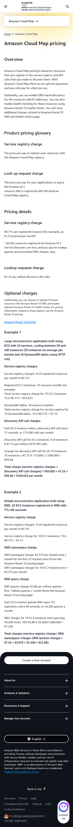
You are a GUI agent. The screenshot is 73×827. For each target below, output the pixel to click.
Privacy (23, 798)
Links (48, 803)
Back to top (36, 789)
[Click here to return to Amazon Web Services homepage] (36, 6)
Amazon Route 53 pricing (20, 322)
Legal (33, 798)
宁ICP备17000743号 (15, 820)
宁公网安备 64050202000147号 (27, 816)
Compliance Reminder (16, 803)
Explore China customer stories (21, 771)
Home (7, 33)
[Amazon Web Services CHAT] (63, 807)
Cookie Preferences (14, 809)
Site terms (10, 798)
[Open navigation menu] (6, 6)
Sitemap (37, 803)
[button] (23, 21)
